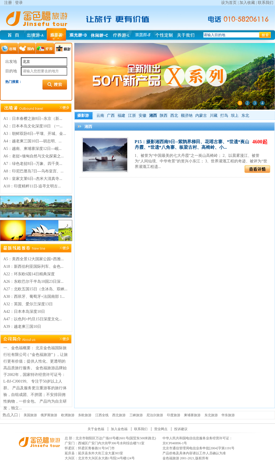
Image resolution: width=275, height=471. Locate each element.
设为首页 (229, 3)
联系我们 (265, 3)
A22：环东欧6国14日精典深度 (29, 274)
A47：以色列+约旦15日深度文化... (32, 319)
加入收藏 (247, 3)
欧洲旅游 (67, 415)
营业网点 (161, 429)
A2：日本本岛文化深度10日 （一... (32, 126)
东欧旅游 (84, 415)
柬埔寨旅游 (192, 415)
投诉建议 (181, 429)
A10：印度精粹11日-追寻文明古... (32, 186)
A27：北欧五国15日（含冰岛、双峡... (35, 289)
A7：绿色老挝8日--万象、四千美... (32, 164)
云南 (100, 115)
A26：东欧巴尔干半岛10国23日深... (33, 281)
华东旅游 (228, 415)
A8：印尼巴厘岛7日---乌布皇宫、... (33, 171)
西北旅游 (119, 415)
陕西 (164, 115)
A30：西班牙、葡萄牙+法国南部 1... (34, 296)
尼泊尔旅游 (154, 415)
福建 (121, 115)
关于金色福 (96, 429)
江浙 (132, 115)
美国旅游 (30, 415)
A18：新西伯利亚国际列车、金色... (33, 266)
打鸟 (224, 115)
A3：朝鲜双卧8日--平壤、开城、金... (34, 134)
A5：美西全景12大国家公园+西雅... (33, 259)
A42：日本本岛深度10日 (24, 311)
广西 (111, 115)
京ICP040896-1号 (174, 443)
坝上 (235, 115)
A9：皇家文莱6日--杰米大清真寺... (32, 179)
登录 (19, 3)
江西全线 (102, 415)
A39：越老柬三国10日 (22, 326)
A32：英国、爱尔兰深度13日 (28, 304)
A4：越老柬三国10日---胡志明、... (32, 141)
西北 (174, 115)
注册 (8, 3)
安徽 (142, 115)
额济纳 (186, 115)
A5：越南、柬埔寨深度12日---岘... (32, 149)
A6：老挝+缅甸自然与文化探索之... (33, 156)
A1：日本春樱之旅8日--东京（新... (32, 118)
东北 (245, 115)
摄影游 (83, 115)
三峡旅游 (136, 415)
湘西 (153, 115)
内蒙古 (201, 115)
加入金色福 (119, 429)
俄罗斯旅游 (49, 415)
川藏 (214, 115)
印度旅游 (173, 415)
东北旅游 (211, 415)
